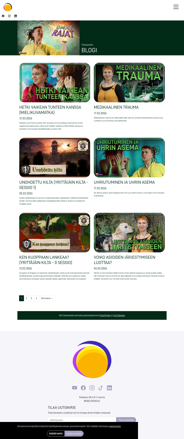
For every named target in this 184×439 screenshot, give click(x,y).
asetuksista (115, 426)
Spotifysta (105, 315)
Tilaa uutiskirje (126, 420)
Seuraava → (47, 298)
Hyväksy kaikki (74, 433)
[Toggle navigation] (176, 7)
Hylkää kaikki (56, 433)
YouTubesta (119, 315)
